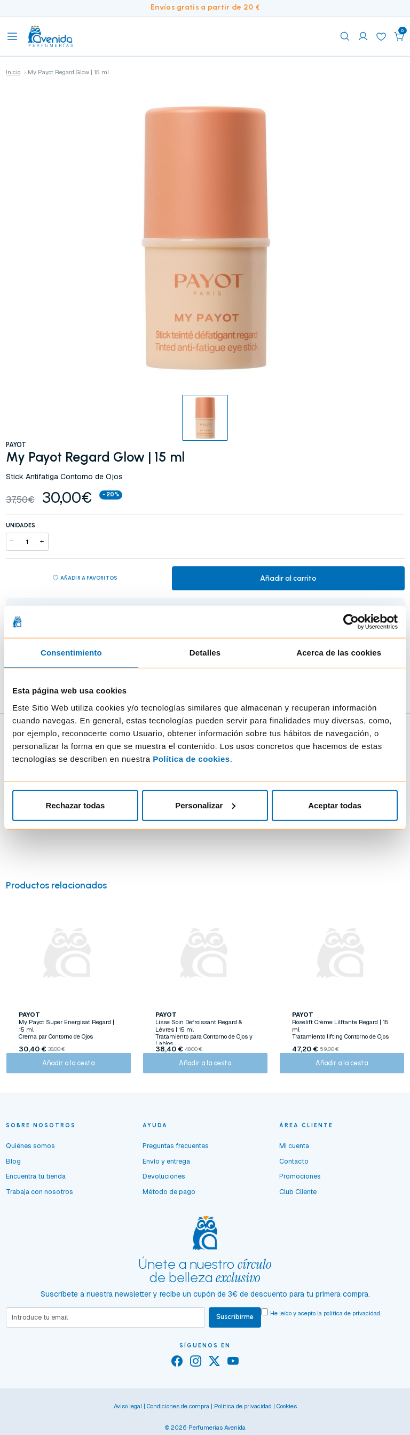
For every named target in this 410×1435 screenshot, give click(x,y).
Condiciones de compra (178, 1416)
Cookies (287, 1416)
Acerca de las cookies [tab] (338, 652)
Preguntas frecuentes (176, 1154)
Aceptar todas (334, 804)
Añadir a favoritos (85, 579)
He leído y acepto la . (325, 1322)
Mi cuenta (294, 1154)
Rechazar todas (75, 804)
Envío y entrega (166, 1170)
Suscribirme (235, 1326)
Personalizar (205, 804)
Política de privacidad (243, 1416)
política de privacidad (352, 1322)
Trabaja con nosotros (39, 1200)
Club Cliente (298, 1200)
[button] (399, 36)
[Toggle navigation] (12, 36)
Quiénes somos (30, 1154)
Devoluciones (164, 1185)
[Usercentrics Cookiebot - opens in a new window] (351, 622)
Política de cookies (191, 758)
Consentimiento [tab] (71, 652)
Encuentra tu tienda (36, 1185)
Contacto (294, 1170)
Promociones (300, 1185)
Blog (13, 1170)
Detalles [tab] (205, 652)
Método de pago (169, 1200)
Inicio (13, 72)
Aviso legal (128, 1416)
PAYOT (16, 445)
